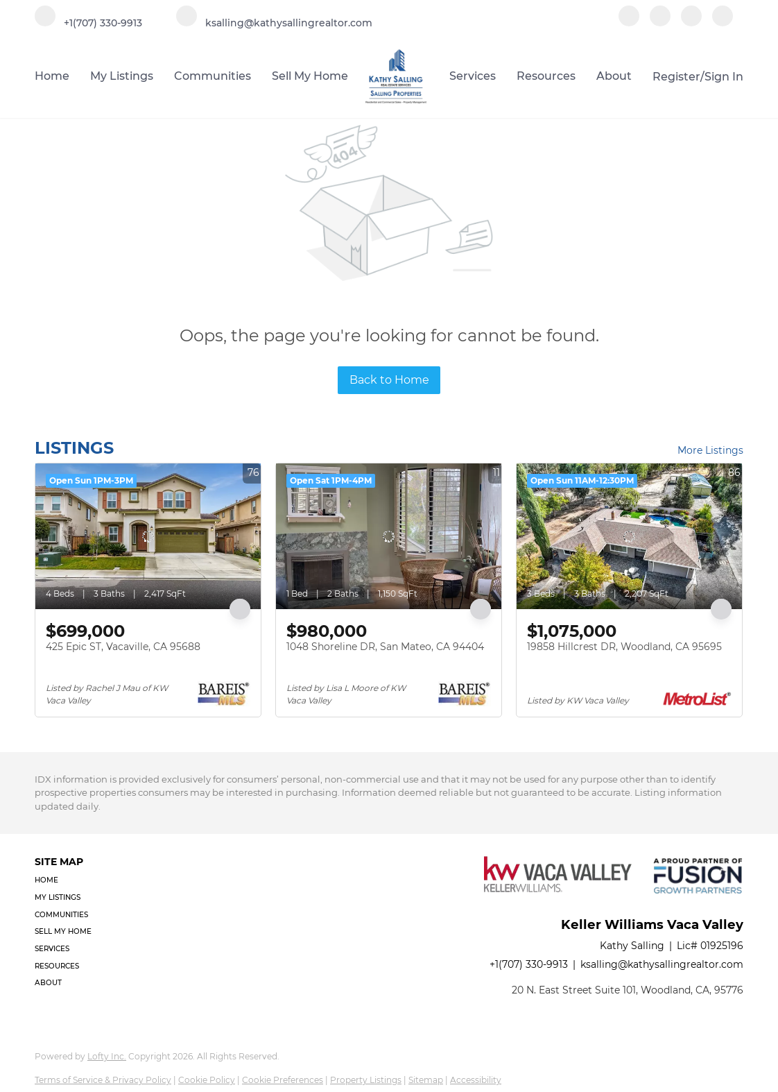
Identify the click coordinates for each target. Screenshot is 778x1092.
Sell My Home (310, 76)
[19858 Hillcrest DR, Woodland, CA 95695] (629, 536)
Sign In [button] (723, 76)
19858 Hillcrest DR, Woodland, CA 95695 (624, 646)
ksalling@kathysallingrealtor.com (661, 964)
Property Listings (365, 1080)
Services (472, 76)
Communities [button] (212, 76)
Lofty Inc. (106, 1056)
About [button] (614, 76)
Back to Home (389, 379)
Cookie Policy (206, 1080)
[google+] (722, 22)
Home (52, 76)
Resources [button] (546, 76)
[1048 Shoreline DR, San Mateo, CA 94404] (388, 536)
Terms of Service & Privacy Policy (103, 1080)
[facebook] (629, 22)
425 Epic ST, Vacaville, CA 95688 (123, 646)
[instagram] (691, 22)
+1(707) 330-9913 (529, 964)
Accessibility (475, 1080)
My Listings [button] (121, 76)
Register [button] (676, 76)
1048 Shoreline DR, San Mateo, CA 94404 (385, 646)
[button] (67, 881)
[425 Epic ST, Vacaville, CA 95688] (148, 536)
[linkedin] (660, 22)
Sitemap (425, 1080)
